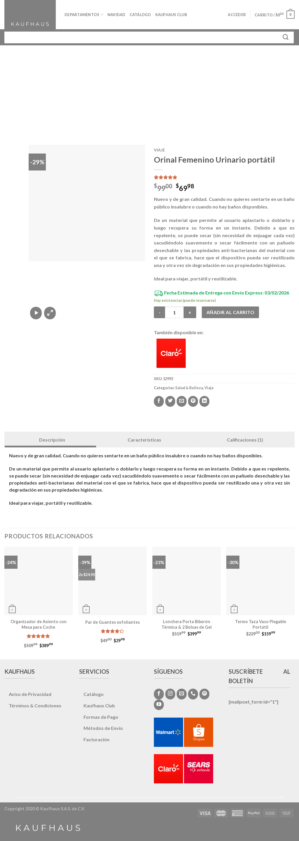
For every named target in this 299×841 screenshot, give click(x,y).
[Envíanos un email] (182, 694)
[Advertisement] (149, 89)
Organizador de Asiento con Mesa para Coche (39, 624)
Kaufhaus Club (171, 14)
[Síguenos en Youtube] (159, 704)
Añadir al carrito (230, 312)
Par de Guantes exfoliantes (112, 622)
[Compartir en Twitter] (170, 401)
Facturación (96, 739)
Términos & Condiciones (35, 705)
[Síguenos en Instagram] (170, 694)
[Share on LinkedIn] (204, 401)
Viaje (159, 150)
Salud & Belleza (189, 387)
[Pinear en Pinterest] (193, 401)
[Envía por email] (182, 401)
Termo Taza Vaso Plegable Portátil (260, 624)
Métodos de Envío (103, 728)
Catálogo (140, 14)
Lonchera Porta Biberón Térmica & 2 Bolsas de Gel (186, 624)
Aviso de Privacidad (30, 694)
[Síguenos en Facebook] (159, 694)
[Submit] (285, 37)
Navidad (116, 14)
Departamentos (84, 14)
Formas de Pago (101, 717)
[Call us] (193, 694)
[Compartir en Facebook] (159, 401)
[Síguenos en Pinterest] (204, 694)
